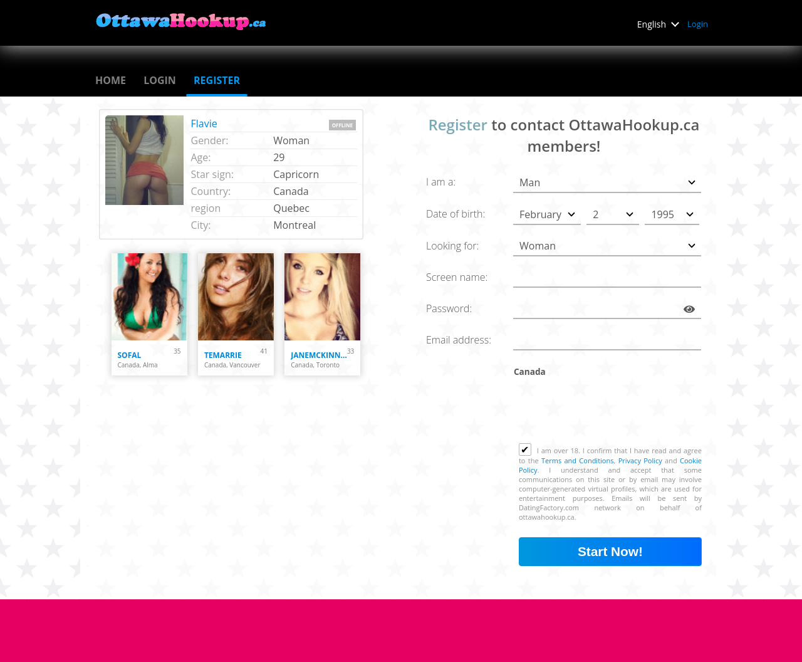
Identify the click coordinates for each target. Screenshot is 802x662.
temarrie (223, 355)
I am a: (441, 182)
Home (110, 80)
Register (217, 80)
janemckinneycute (319, 355)
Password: (449, 308)
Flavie (204, 123)
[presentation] (614, 412)
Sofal (130, 355)
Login (697, 23)
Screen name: (456, 277)
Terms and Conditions (577, 460)
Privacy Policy (640, 460)
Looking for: (452, 246)
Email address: (458, 340)
